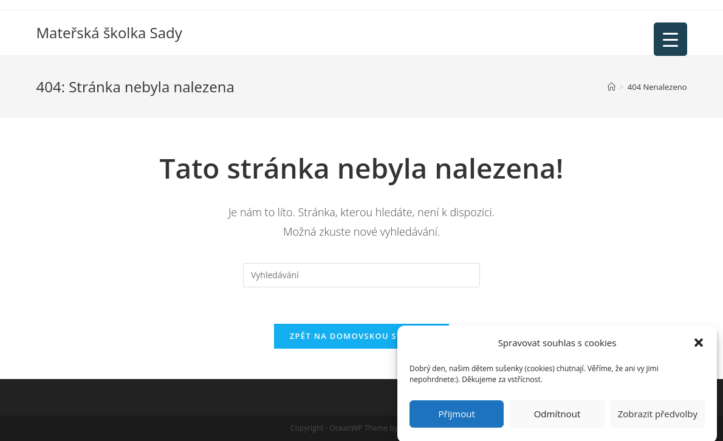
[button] (699, 347)
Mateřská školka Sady (109, 32)
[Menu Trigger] (670, 39)
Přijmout (457, 418)
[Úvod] (611, 86)
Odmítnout (557, 418)
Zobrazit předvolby (657, 418)
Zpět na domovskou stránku (361, 335)
